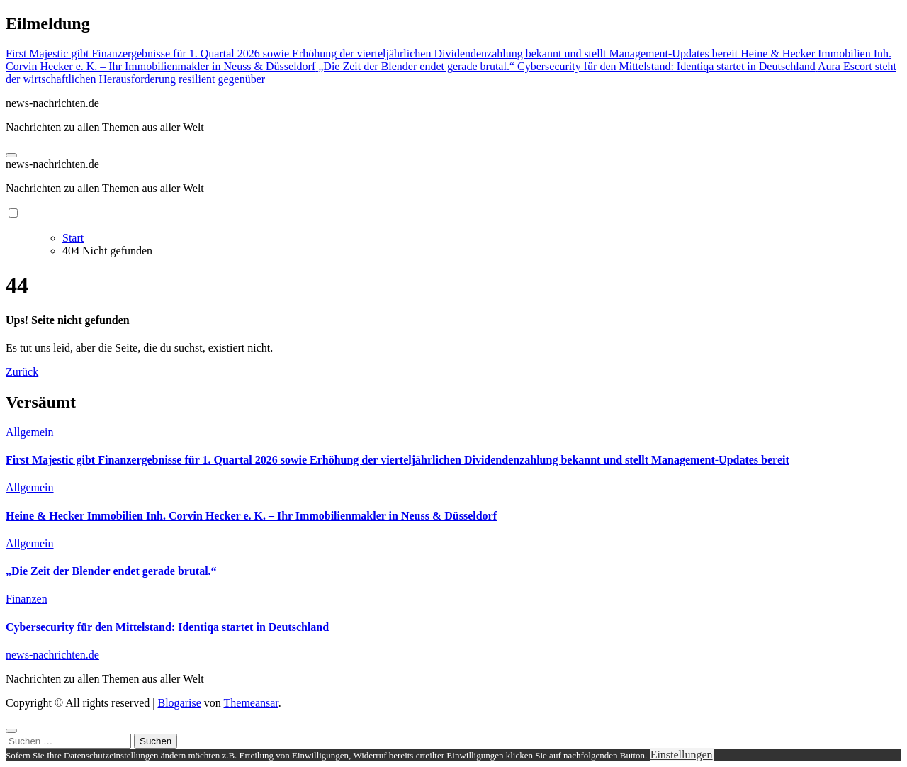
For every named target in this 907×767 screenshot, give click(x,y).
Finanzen (26, 599)
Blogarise (179, 703)
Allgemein (30, 432)
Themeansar (251, 703)
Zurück (22, 372)
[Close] (11, 731)
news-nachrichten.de (52, 103)
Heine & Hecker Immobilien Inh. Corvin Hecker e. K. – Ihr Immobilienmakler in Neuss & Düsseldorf (251, 516)
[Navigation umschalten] (11, 155)
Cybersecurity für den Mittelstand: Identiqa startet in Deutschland (167, 627)
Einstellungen (681, 755)
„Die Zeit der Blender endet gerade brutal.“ (111, 571)
